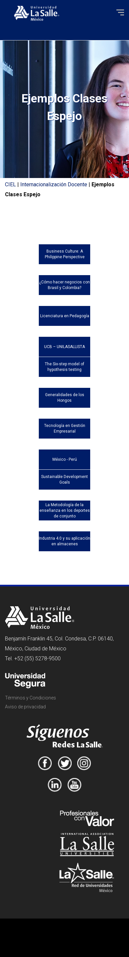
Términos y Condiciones (30, 697)
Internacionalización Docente (53, 184)
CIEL (10, 184)
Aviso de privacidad (25, 706)
